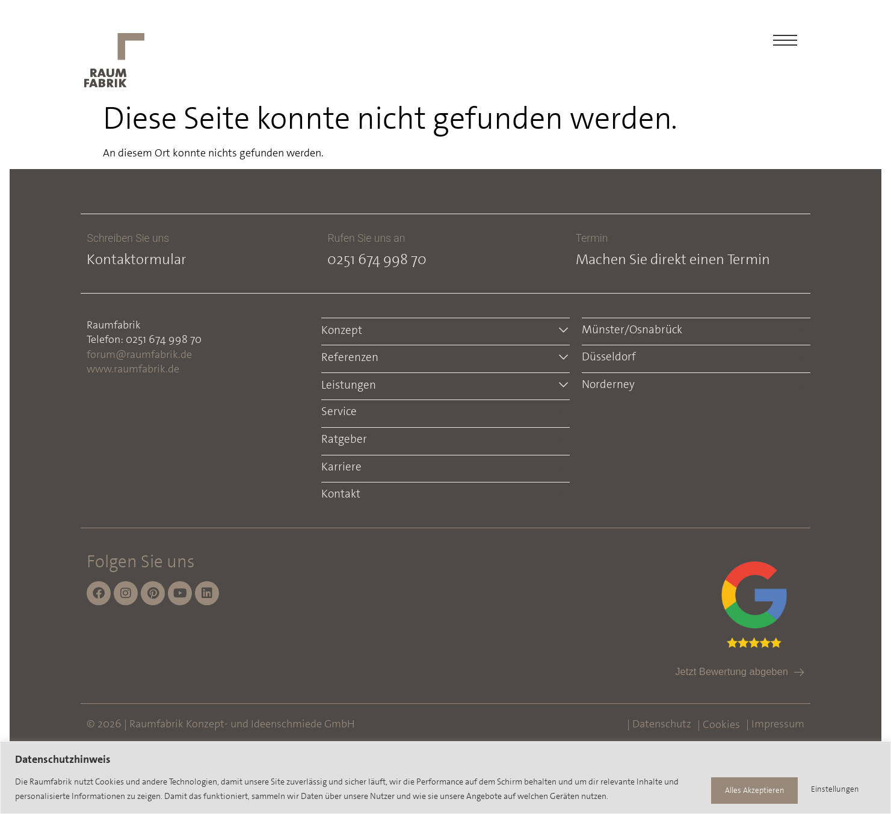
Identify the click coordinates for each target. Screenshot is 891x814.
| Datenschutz (656, 722)
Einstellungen (730, 789)
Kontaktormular (139, 259)
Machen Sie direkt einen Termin (672, 259)
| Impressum (773, 722)
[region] (445, 778)
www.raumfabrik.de (135, 369)
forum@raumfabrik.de (141, 354)
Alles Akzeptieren (827, 789)
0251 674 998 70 (378, 259)
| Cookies (716, 723)
